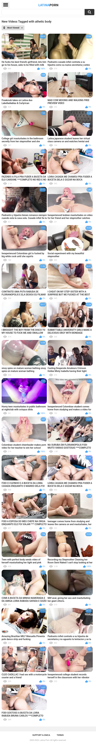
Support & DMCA (41, 735)
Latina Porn (45, 740)
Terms (60, 735)
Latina (48, 5)
